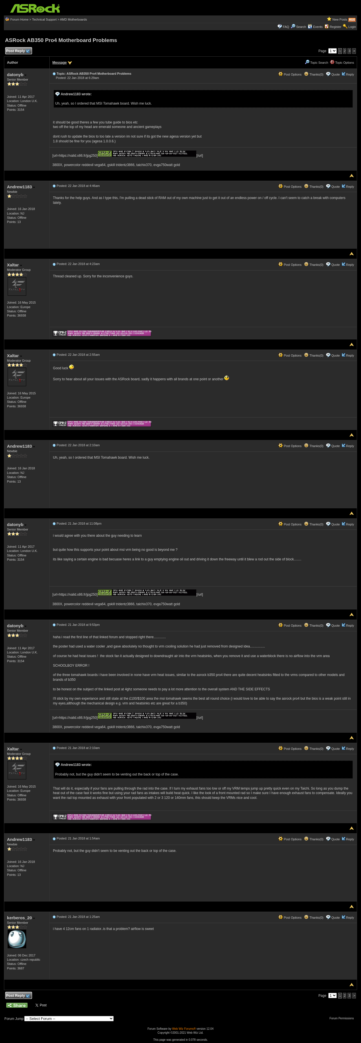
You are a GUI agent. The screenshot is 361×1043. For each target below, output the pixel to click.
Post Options (289, 74)
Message (59, 63)
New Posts (340, 19)
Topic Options (342, 62)
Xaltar (14, 264)
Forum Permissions (342, 1018)
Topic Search (316, 62)
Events (315, 26)
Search (301, 26)
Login (352, 26)
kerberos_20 (21, 917)
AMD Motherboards (73, 19)
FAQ (286, 26)
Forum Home (19, 19)
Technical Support (44, 19)
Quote (335, 74)
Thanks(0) (313, 74)
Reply (350, 74)
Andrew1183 (21, 186)
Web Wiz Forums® (184, 1028)
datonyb (17, 74)
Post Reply (17, 51)
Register (335, 26)
